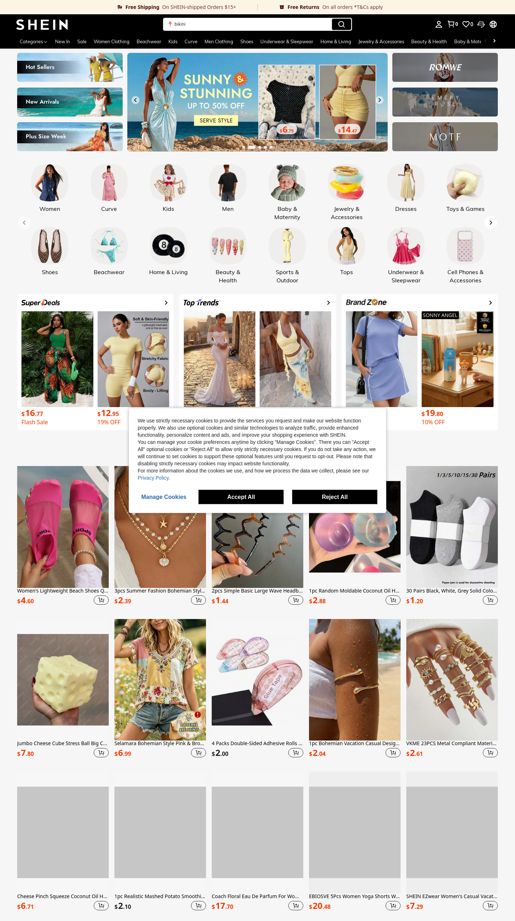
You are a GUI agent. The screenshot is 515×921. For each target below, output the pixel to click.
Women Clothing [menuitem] (111, 41)
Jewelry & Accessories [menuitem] (381, 41)
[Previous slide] (135, 100)
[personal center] (439, 24)
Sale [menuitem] (82, 41)
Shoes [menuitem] (246, 41)
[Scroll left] (485, 41)
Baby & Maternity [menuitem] (473, 41)
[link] (129, 7)
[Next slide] (379, 100)
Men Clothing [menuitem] (219, 41)
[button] (481, 24)
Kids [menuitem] (172, 41)
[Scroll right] (494, 41)
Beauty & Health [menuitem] (429, 41)
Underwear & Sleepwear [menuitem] (286, 41)
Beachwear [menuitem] (149, 41)
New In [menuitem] (62, 41)
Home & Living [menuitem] (335, 41)
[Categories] (34, 41)
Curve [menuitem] (191, 41)
